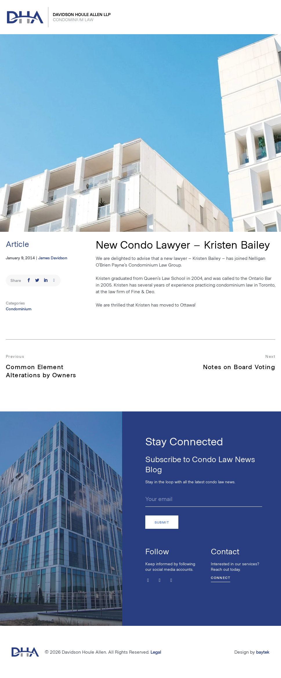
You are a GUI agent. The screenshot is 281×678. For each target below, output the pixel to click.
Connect (220, 577)
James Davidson (52, 257)
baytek (262, 652)
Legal (156, 652)
